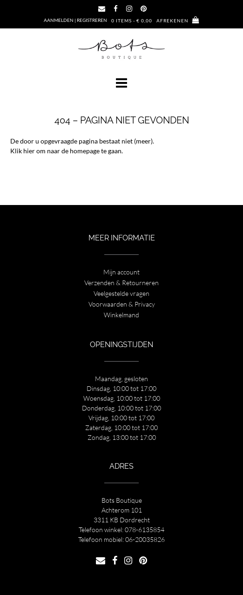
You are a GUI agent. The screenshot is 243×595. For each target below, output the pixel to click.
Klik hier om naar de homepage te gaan (66, 151)
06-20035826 (145, 539)
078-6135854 (144, 529)
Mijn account (121, 272)
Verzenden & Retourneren (121, 283)
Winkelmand (121, 315)
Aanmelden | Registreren (75, 20)
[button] (121, 83)
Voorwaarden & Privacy (121, 304)
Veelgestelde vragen (121, 293)
